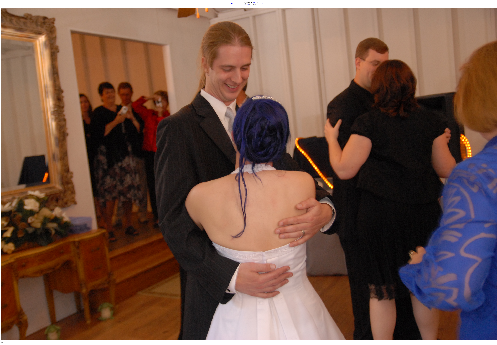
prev (233, 3)
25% (244, 4)
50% (248, 4)
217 (254, 2)
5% (241, 4)
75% (251, 4)
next (264, 3)
